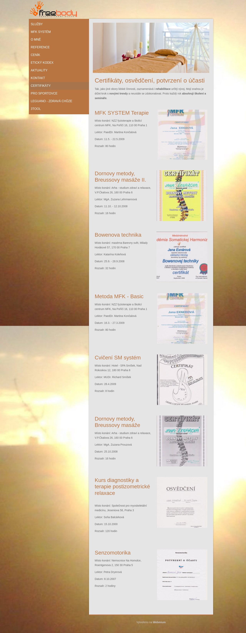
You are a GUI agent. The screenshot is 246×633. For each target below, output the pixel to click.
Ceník (35, 55)
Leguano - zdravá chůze (51, 101)
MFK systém (41, 31)
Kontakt (38, 78)
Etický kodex (42, 62)
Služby (37, 24)
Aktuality (39, 70)
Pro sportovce (44, 93)
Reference (40, 47)
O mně (36, 39)
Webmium (159, 622)
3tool (36, 108)
